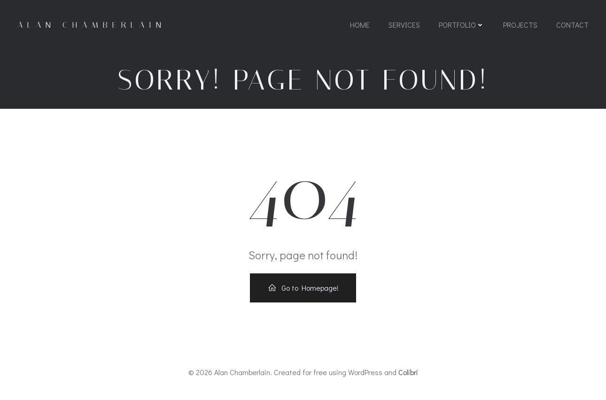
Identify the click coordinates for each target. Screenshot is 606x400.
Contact (572, 25)
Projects (520, 25)
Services (404, 25)
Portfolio (461, 25)
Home (360, 25)
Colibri (408, 372)
